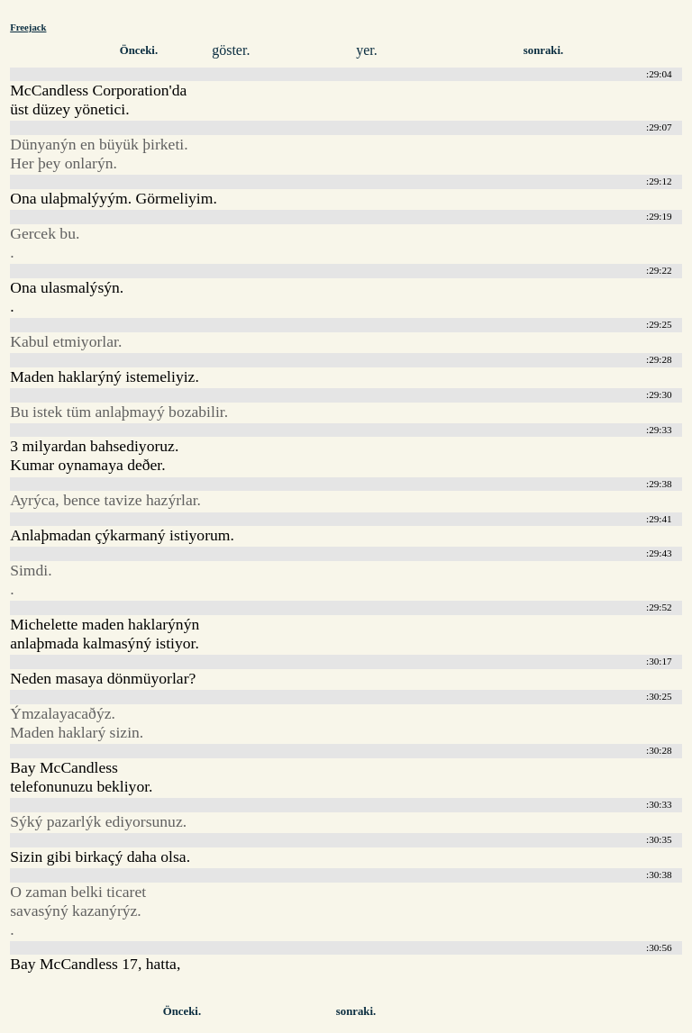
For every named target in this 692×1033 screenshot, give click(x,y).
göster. (231, 50)
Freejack (28, 27)
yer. (367, 50)
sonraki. (543, 50)
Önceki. (139, 50)
